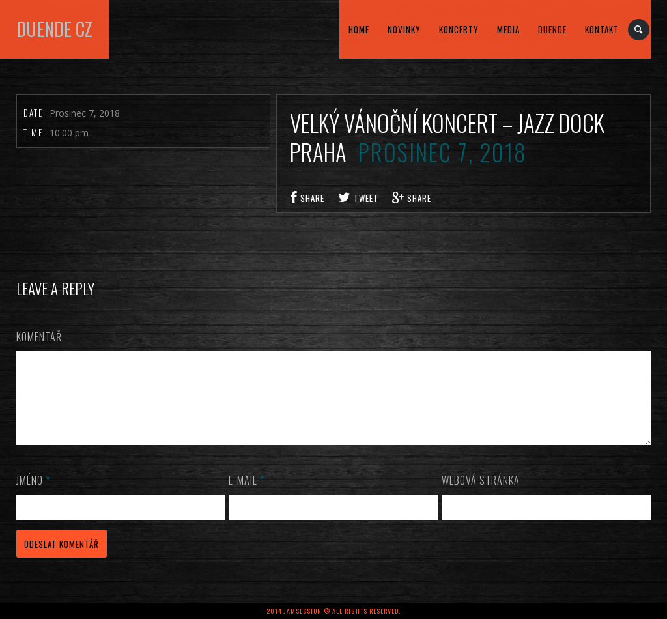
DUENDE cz (54, 29)
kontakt (602, 29)
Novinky (404, 29)
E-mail (246, 496)
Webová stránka (481, 496)
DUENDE (552, 29)
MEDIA (508, 29)
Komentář (39, 337)
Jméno (33, 496)
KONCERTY (459, 29)
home (358, 29)
